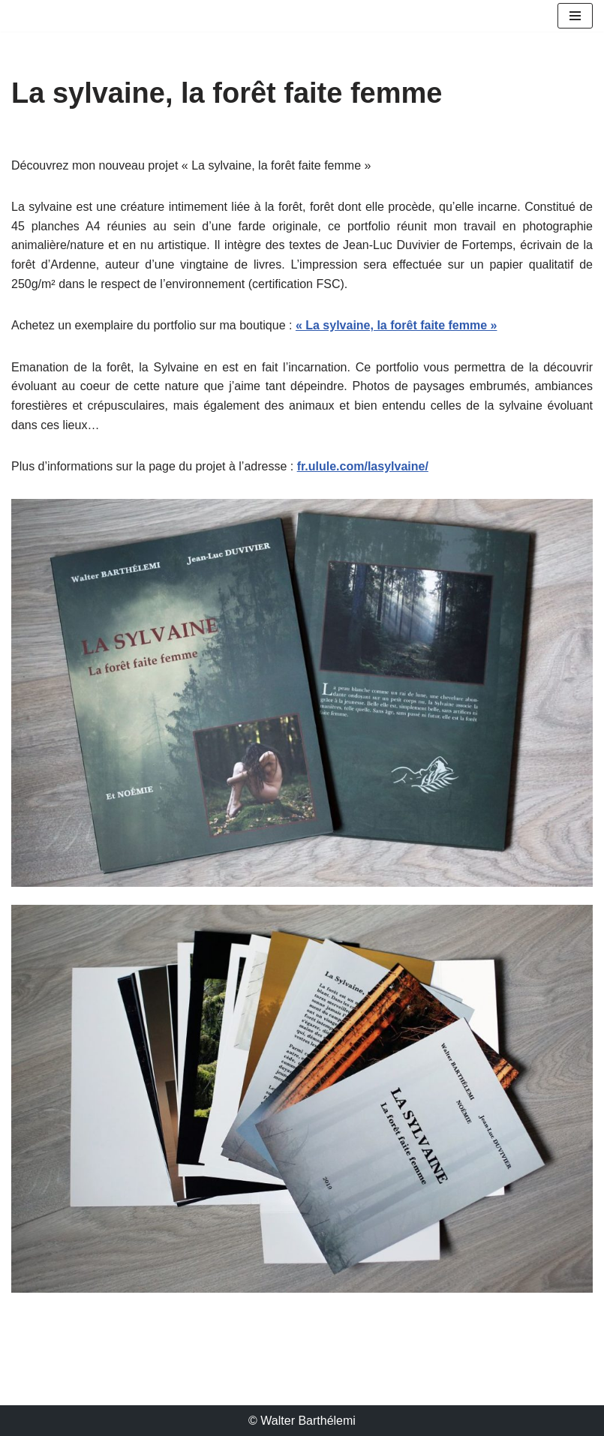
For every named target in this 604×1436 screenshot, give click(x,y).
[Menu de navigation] (575, 16)
